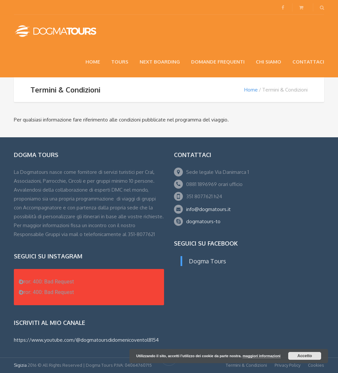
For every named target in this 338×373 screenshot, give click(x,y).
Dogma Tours (207, 261)
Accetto (304, 356)
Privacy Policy (287, 365)
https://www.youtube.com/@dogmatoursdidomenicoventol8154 (86, 340)
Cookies (316, 365)
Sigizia (20, 365)
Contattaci (308, 62)
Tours (119, 62)
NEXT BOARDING (160, 62)
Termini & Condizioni (246, 365)
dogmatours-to (203, 221)
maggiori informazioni (262, 356)
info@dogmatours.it (208, 209)
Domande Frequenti (218, 62)
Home (92, 62)
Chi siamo (268, 62)
